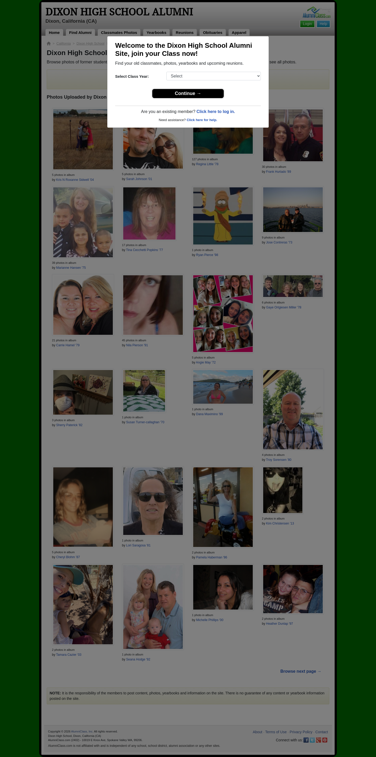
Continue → (188, 93)
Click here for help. (202, 120)
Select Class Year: (132, 76)
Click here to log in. (215, 111)
